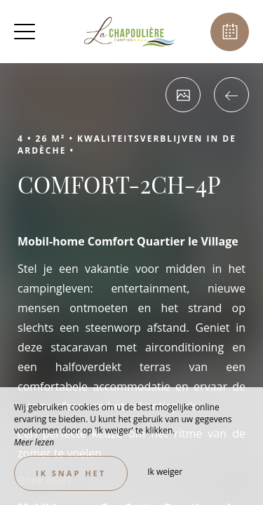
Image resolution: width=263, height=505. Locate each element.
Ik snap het (71, 473)
